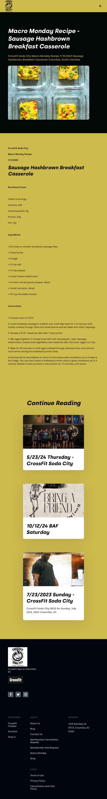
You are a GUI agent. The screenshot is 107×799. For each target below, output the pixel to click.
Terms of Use (37, 775)
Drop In (12, 737)
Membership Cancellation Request (44, 741)
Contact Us (36, 734)
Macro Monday (38, 753)
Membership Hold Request (44, 747)
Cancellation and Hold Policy (42, 787)
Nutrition (12, 731)
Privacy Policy (37, 781)
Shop (33, 758)
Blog (32, 729)
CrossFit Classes (12, 724)
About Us (35, 723)
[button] (100, 6)
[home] (9, 6)
